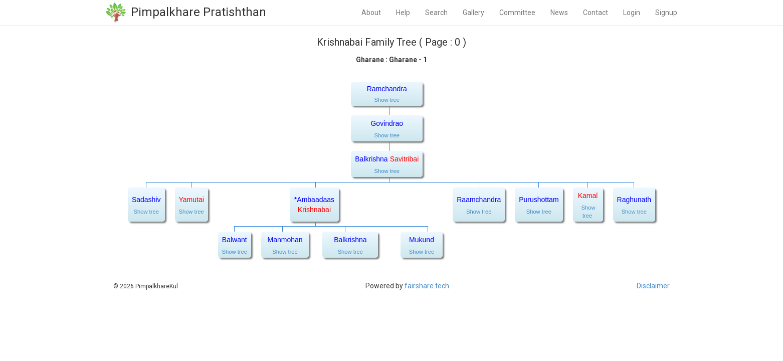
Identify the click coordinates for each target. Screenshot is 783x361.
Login (631, 13)
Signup (666, 13)
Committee (517, 13)
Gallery (473, 13)
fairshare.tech (427, 286)
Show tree (387, 100)
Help (403, 13)
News (559, 13)
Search (436, 13)
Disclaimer (653, 286)
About (371, 13)
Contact (595, 13)
